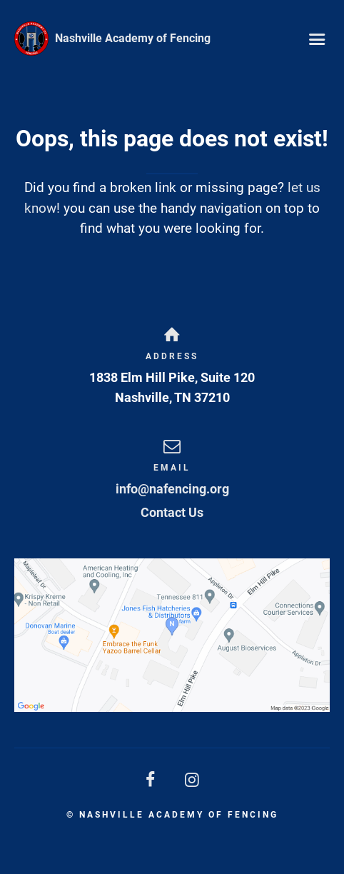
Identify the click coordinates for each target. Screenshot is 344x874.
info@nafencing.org (172, 488)
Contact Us (172, 512)
